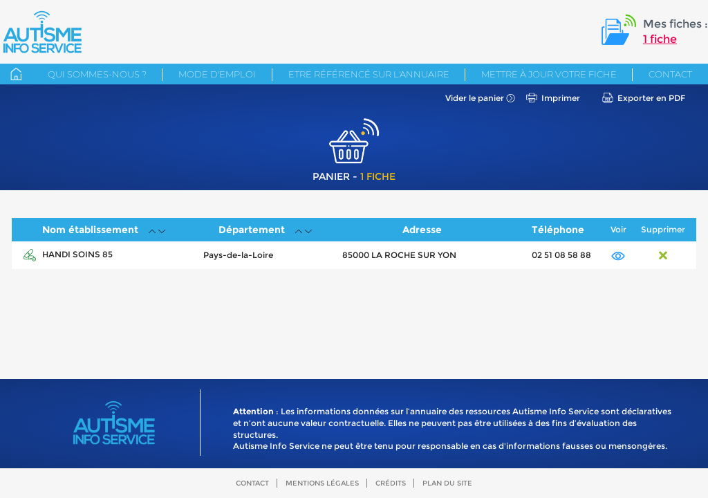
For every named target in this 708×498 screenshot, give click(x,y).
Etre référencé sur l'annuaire (368, 74)
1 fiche (660, 39)
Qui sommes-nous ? (97, 74)
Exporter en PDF (651, 98)
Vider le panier (474, 98)
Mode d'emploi (217, 74)
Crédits (390, 483)
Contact (670, 74)
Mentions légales (322, 483)
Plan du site (447, 483)
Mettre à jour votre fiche (549, 74)
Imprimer (560, 98)
